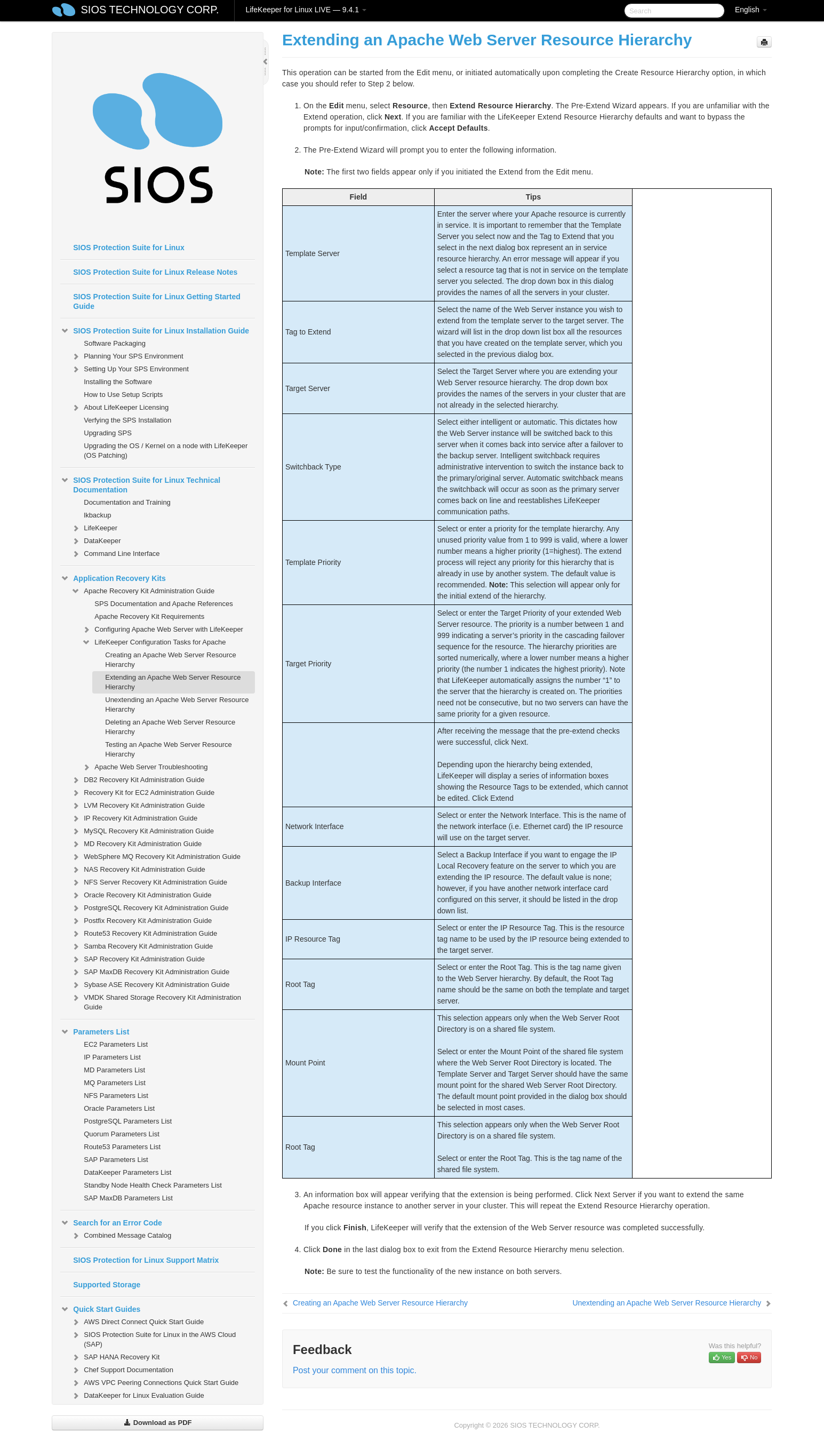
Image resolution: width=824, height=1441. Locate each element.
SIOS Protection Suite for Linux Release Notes (155, 272)
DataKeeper (96, 541)
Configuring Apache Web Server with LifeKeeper (162, 629)
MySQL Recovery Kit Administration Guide (142, 831)
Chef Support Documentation (122, 1370)
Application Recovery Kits (113, 578)
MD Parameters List (114, 1070)
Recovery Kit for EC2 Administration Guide (142, 792)
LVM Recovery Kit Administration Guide (138, 805)
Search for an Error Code (111, 1222)
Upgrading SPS (108, 433)
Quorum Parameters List (121, 1134)
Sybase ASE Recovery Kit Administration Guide (150, 984)
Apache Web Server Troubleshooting (144, 767)
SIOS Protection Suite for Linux (128, 247)
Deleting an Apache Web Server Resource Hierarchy (170, 727)
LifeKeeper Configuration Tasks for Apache (154, 642)
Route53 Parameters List (122, 1147)
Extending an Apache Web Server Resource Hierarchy (173, 682)
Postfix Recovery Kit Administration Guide (141, 920)
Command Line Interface (115, 553)
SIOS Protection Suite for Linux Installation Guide (154, 330)
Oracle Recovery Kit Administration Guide (141, 895)
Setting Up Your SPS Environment (130, 369)
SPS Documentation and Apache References (163, 604)
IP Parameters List (112, 1057)
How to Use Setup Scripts (123, 395)
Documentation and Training (127, 502)
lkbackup (97, 515)
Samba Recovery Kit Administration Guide (142, 946)
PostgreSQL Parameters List (128, 1121)
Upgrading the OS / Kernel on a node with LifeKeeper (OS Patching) (165, 450)
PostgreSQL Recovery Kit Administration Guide (149, 908)
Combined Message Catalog (121, 1235)
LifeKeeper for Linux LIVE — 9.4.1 (305, 9)
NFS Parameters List (116, 1096)
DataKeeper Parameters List (127, 1172)
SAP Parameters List (116, 1160)
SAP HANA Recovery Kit (115, 1357)
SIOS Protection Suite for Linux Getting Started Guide (156, 301)
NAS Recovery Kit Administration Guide (138, 869)
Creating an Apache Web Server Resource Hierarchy (170, 659)
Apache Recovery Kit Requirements (149, 616)
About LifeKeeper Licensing (120, 407)
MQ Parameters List (115, 1083)
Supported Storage (106, 1284)
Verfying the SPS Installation (127, 420)
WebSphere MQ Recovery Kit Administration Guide (156, 856)
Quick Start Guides (100, 1309)
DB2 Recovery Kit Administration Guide (137, 780)
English (751, 9)
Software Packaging (115, 343)
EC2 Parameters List (116, 1044)
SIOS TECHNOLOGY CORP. (150, 9)
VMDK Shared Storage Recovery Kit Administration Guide (156, 1001)
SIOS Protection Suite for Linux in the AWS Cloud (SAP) (153, 1338)
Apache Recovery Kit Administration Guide (142, 591)
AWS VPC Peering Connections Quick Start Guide (154, 1382)
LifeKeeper (94, 528)
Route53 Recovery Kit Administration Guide (144, 933)
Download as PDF (157, 1423)
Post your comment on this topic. (355, 1370)
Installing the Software (118, 382)
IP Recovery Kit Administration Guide (134, 818)
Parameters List (94, 1031)
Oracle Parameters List (119, 1108)
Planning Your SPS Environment (127, 356)
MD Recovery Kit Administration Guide (136, 844)
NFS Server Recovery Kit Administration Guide (149, 882)
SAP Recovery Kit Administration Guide (138, 959)
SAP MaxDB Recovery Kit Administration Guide (150, 972)
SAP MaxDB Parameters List (128, 1198)
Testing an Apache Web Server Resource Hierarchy (168, 749)
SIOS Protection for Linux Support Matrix (146, 1260)
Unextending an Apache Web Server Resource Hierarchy (177, 704)
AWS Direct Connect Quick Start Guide (137, 1322)
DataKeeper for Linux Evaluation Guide (137, 1395)
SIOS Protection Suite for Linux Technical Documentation (140, 484)
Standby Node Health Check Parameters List (153, 1185)
